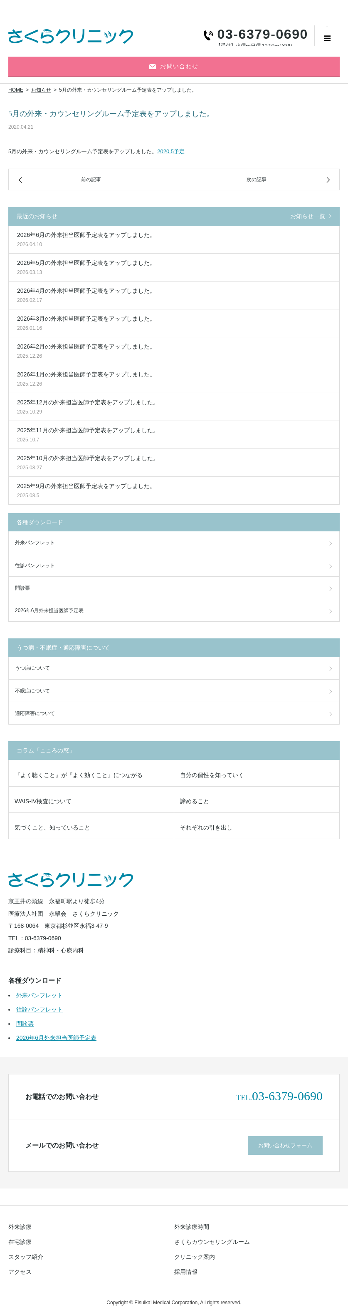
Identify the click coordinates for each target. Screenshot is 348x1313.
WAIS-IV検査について (43, 801)
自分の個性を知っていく (212, 775)
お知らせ (41, 90)
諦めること (194, 801)
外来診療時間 (191, 1226)
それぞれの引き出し (206, 827)
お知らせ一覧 (307, 216)
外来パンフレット (35, 543)
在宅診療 (20, 1241)
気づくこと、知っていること (52, 827)
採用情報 (185, 1271)
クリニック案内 (194, 1256)
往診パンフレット (35, 565)
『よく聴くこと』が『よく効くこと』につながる (79, 775)
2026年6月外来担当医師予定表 (49, 610)
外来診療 (20, 1226)
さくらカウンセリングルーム (212, 1241)
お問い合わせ (173, 66)
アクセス (20, 1271)
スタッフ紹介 (25, 1256)
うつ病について (32, 668)
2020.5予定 (171, 151)
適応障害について (35, 713)
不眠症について (32, 691)
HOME (15, 90)
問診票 (22, 588)
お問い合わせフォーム (285, 1145)
